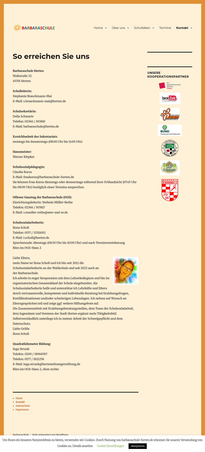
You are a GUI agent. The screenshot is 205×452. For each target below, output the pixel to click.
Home (98, 28)
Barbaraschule (21, 434)
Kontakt (182, 28)
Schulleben (142, 28)
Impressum (22, 409)
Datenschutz (23, 405)
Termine (165, 28)
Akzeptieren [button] (137, 446)
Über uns (118, 28)
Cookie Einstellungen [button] (110, 446)
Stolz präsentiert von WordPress (50, 434)
